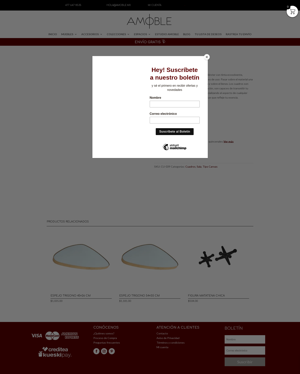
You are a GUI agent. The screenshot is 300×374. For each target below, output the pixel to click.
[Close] (207, 57)
